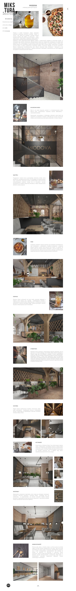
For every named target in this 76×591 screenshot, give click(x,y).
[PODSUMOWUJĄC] (68, 8)
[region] (8, 9)
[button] (9, 9)
